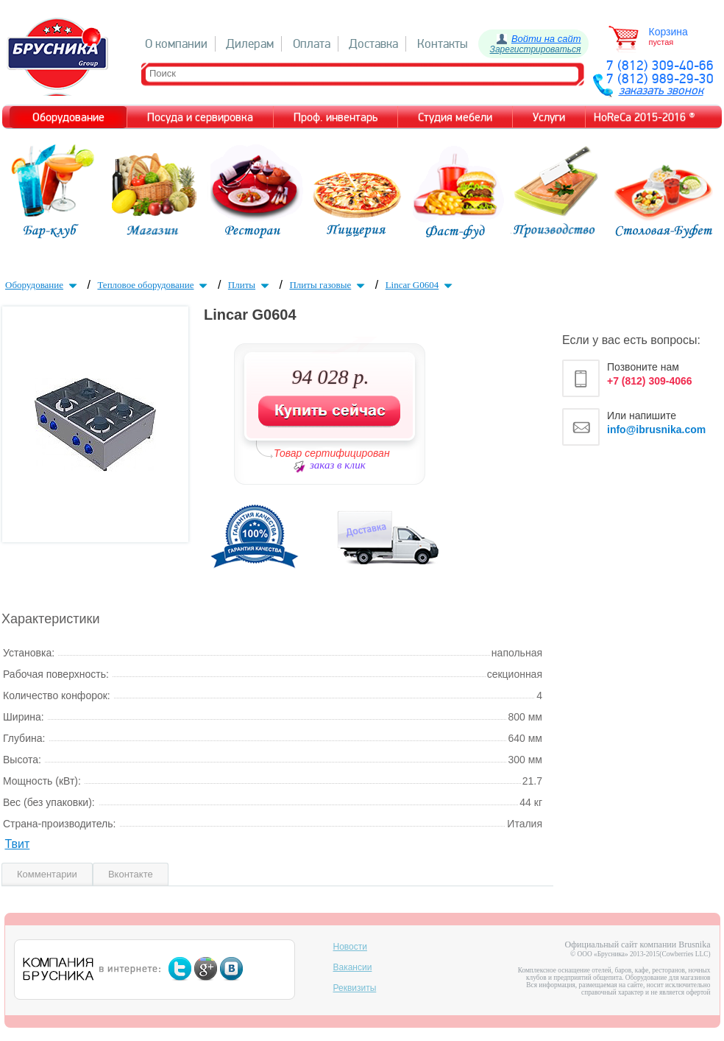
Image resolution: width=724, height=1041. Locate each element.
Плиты (250, 284)
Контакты (442, 44)
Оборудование (42, 284)
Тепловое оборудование (153, 284)
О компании (176, 44)
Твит (16, 844)
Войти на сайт (546, 38)
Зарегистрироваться (535, 49)
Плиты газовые (328, 284)
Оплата (311, 44)
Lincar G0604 (421, 284)
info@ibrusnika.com (656, 429)
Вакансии (352, 967)
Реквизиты (355, 988)
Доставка (373, 44)
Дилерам (250, 44)
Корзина (668, 32)
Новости (350, 947)
